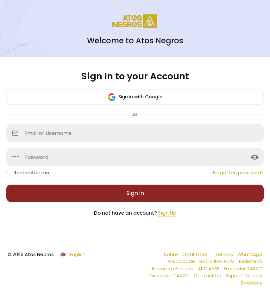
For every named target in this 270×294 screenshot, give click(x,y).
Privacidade (181, 261)
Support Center (243, 275)
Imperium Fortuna (173, 268)
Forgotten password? (238, 172)
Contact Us (208, 275)
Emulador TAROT (243, 268)
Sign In (135, 193)
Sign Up (167, 213)
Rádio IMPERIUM (217, 261)
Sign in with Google (135, 97)
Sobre (171, 254)
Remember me (31, 172)
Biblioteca (250, 261)
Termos (224, 254)
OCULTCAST (197, 254)
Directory (251, 282)
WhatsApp (249, 254)
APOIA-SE (209, 268)
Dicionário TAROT (170, 275)
